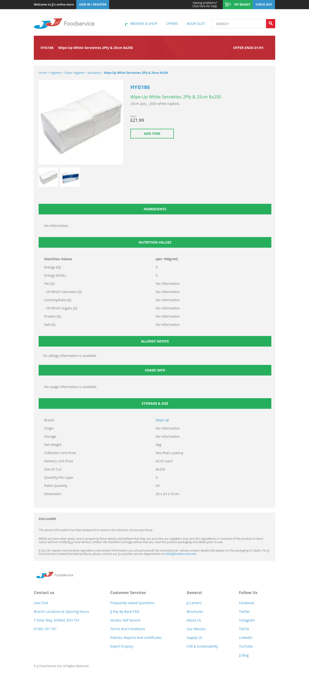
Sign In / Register (92, 4)
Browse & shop (143, 23)
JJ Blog (244, 655)
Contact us (44, 592)
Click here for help (204, 4)
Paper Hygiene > (75, 73)
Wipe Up (162, 420)
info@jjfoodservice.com (180, 554)
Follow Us (248, 592)
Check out (264, 4)
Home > (44, 73)
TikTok (244, 629)
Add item (152, 133)
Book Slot (196, 23)
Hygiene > (56, 73)
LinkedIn (246, 637)
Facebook (246, 603)
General (194, 592)
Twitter (244, 611)
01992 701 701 (45, 629)
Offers (172, 23)
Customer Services (128, 592)
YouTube (246, 646)
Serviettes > (95, 73)
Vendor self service (125, 620)
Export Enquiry (121, 646)
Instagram (247, 620)
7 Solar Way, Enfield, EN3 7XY (56, 620)
